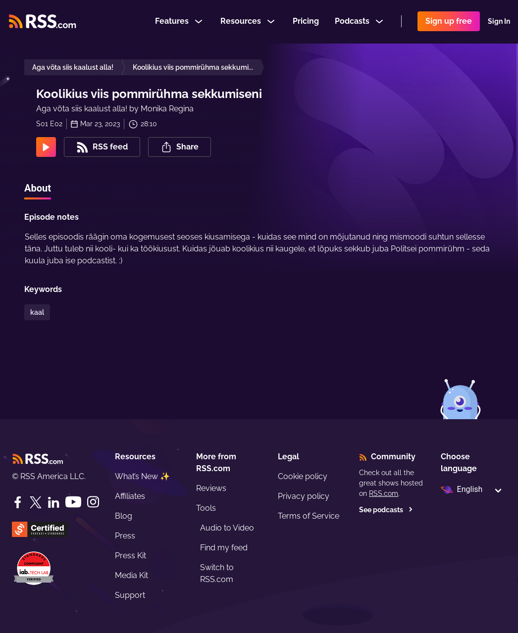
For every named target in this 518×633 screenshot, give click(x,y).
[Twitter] (36, 502)
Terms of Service (308, 516)
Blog (123, 516)
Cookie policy (302, 476)
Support (130, 595)
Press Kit (130, 555)
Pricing (306, 21)
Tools (206, 508)
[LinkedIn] (53, 502)
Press (125, 535)
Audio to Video (227, 528)
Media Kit (131, 575)
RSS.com (383, 493)
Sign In (499, 22)
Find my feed (224, 547)
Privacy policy (303, 496)
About (37, 188)
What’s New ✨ (142, 476)
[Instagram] (93, 502)
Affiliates (130, 496)
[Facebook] (18, 502)
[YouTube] (73, 502)
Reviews (211, 488)
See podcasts (386, 510)
